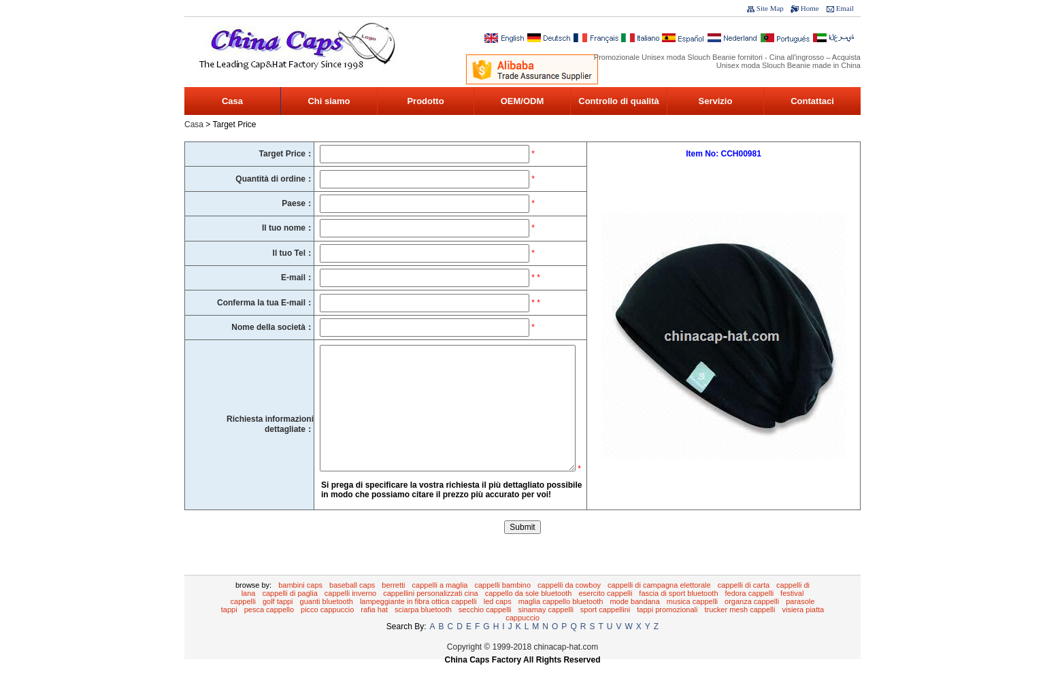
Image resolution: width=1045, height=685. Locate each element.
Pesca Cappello (269, 630)
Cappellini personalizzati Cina (430, 613)
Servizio (716, 101)
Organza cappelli (752, 622)
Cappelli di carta (743, 605)
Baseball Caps (352, 605)
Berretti (393, 605)
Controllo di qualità (618, 101)
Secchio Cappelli (485, 630)
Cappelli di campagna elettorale (659, 605)
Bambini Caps (300, 605)
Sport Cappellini (605, 630)
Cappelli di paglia (289, 613)
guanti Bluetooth (326, 622)
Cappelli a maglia (440, 605)
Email (845, 8)
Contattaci (812, 101)
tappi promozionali (667, 630)
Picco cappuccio (327, 630)
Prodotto (425, 101)
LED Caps (498, 622)
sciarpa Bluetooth (423, 630)
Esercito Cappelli (605, 613)
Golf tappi (278, 622)
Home (810, 8)
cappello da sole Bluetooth (528, 613)
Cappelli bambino (502, 605)
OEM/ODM (522, 101)
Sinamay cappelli (546, 630)
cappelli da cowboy (569, 605)
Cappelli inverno (350, 613)
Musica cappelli (692, 622)
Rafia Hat (374, 630)
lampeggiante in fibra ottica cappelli (418, 622)
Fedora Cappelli (749, 613)
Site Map (770, 8)
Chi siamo (329, 101)
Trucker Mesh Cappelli (740, 630)
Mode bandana (634, 622)
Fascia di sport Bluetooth (678, 613)
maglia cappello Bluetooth (560, 622)
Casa (232, 101)
